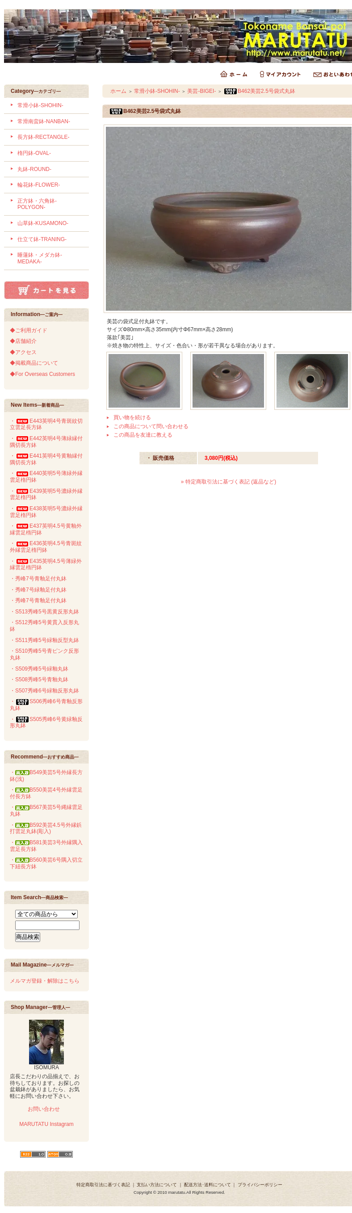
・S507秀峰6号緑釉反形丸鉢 (44, 691)
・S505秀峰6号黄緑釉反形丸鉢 (46, 722)
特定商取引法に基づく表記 (103, 1184)
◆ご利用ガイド (28, 330)
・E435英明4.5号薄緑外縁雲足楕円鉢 (46, 564)
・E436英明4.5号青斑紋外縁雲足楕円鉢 (46, 546)
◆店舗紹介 (23, 341)
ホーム (118, 91)
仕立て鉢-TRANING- (42, 239)
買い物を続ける (132, 417)
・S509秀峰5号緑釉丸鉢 (39, 669)
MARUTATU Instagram (46, 1124)
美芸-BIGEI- (201, 91)
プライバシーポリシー (260, 1184)
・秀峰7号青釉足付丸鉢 (38, 578)
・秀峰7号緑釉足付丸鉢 (38, 590)
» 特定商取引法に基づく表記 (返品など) (228, 482)
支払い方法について (157, 1184)
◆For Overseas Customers (42, 374)
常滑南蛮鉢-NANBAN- (43, 121)
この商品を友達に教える (142, 435)
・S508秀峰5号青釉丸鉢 (39, 679)
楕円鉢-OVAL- (34, 153)
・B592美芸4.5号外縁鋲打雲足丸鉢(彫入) (46, 828)
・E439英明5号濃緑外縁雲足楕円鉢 (46, 494)
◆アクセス (23, 352)
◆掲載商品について (34, 363)
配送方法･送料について (207, 1184)
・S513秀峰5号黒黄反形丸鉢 (44, 612)
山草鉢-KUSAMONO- (42, 223)
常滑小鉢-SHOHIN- (40, 105)
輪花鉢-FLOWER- (38, 185)
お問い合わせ (43, 1109)
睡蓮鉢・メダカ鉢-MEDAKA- (39, 258)
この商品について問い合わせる (151, 426)
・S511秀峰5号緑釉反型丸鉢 (44, 640)
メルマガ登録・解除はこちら (45, 981)
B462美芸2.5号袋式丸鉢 (259, 91)
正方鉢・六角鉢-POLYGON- (37, 204)
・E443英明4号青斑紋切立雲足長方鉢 (46, 424)
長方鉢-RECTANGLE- (43, 137)
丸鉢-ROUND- (34, 169)
